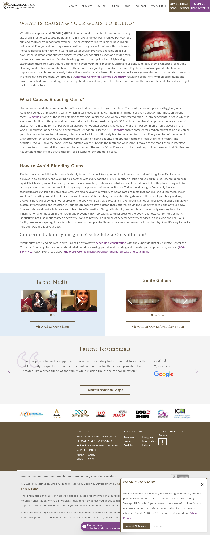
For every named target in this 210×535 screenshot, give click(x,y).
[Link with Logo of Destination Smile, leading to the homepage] (19, 5)
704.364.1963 (105, 441)
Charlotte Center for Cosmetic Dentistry (100, 76)
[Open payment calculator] (105, 526)
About (73, 6)
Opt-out (157, 525)
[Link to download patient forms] (162, 441)
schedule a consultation (111, 242)
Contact (141, 6)
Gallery (102, 6)
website (119, 129)
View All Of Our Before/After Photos (158, 326)
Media (116, 6)
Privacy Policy (30, 488)
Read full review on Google (105, 390)
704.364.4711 (158, 6)
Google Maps (149, 441)
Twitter (127, 441)
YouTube (128, 445)
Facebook (129, 437)
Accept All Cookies (136, 525)
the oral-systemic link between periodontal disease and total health (107, 251)
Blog (128, 6)
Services (87, 6)
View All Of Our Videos (52, 326)
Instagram (147, 437)
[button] (78, 300)
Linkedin (146, 445)
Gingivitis (35, 116)
